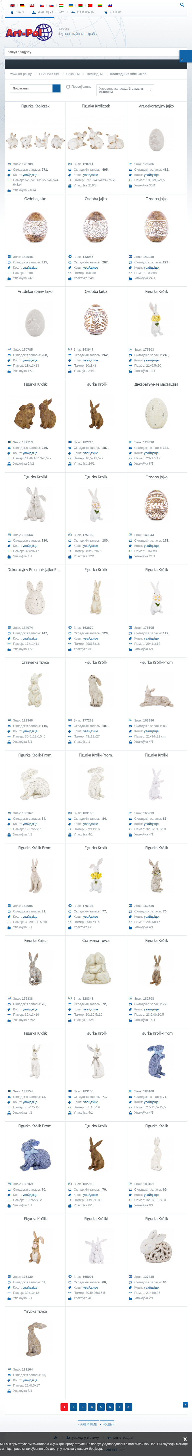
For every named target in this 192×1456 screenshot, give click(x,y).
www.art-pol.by (21, 74)
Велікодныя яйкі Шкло (128, 74)
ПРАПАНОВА (49, 74)
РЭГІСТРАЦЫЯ (86, 12)
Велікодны (94, 74)
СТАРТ (20, 12)
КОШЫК (115, 12)
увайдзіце (30, 175)
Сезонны (73, 74)
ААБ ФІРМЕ (88, 1424)
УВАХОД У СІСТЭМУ (51, 12)
